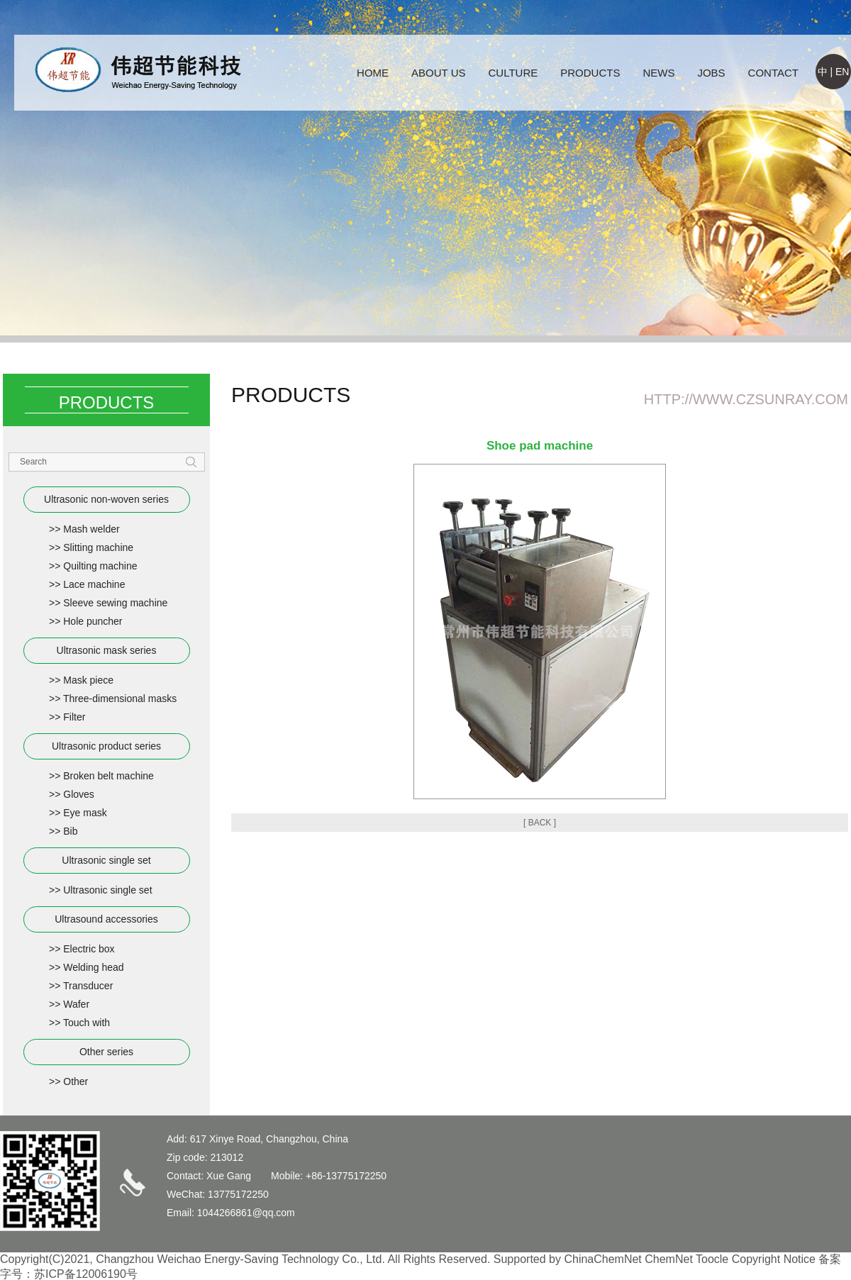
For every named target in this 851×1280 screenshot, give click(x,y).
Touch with (86, 1022)
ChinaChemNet (602, 1259)
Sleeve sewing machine (115, 602)
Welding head (93, 967)
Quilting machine (100, 566)
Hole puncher (92, 621)
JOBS (711, 73)
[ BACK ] (539, 823)
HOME (373, 73)
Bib (70, 831)
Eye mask (84, 812)
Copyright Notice (774, 1259)
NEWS (658, 73)
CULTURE (513, 73)
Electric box (88, 949)
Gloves (78, 794)
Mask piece (88, 680)
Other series (106, 1051)
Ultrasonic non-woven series (106, 499)
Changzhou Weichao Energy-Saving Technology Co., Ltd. (240, 1259)
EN (842, 71)
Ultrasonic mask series (107, 650)
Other (75, 1081)
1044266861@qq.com (246, 1212)
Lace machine (94, 584)
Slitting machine (98, 547)
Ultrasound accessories (106, 919)
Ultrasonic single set (106, 860)
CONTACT (773, 73)
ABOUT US (438, 73)
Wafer (76, 1004)
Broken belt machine (108, 775)
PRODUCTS (590, 73)
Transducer (88, 985)
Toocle (712, 1259)
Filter (74, 717)
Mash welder (91, 529)
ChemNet (669, 1259)
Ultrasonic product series (106, 746)
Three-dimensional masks (120, 698)
